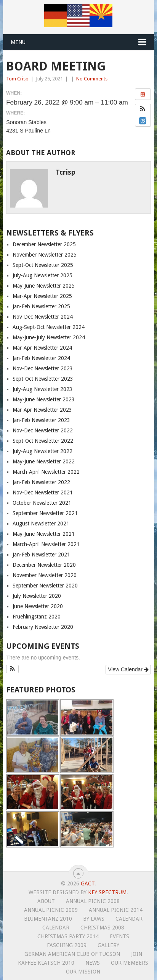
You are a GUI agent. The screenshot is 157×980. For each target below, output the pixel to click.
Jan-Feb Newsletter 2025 (41, 306)
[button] (143, 109)
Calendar (129, 919)
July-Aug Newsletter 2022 (42, 451)
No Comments (91, 79)
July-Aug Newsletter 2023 (42, 389)
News (92, 963)
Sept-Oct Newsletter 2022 (43, 441)
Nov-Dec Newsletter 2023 (43, 368)
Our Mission (83, 972)
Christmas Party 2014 (68, 936)
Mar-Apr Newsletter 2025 (42, 296)
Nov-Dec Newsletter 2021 (43, 492)
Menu (18, 42)
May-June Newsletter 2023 (44, 399)
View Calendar (128, 669)
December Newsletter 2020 (44, 565)
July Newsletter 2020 (37, 596)
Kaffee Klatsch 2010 (46, 963)
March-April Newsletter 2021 (46, 544)
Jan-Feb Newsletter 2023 (41, 420)
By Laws (93, 919)
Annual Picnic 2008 (93, 901)
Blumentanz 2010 (48, 919)
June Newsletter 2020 (38, 606)
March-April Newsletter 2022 (46, 472)
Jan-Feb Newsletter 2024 (41, 358)
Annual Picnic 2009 (51, 910)
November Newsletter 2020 (45, 575)
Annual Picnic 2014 (116, 910)
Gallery (108, 945)
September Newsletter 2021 (45, 513)
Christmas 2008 (102, 927)
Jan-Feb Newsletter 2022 (41, 482)
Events (119, 936)
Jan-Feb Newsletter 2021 (41, 554)
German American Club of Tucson (72, 954)
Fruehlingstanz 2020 (37, 617)
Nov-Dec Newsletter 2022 (43, 430)
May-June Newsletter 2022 (44, 461)
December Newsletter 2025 (44, 244)
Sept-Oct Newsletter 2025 (43, 265)
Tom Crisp (17, 79)
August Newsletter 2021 (41, 523)
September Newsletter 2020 (45, 585)
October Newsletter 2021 (42, 503)
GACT (88, 883)
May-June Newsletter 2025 (44, 286)
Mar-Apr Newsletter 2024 (42, 348)
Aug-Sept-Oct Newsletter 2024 (49, 327)
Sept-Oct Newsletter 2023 (43, 379)
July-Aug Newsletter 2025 (42, 275)
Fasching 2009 (67, 945)
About (46, 901)
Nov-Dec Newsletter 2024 (43, 317)
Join (136, 954)
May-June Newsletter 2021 (44, 534)
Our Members (129, 963)
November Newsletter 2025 (45, 255)
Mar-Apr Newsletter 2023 (42, 410)
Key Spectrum (107, 892)
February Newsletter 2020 (43, 627)
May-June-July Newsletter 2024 (49, 337)
